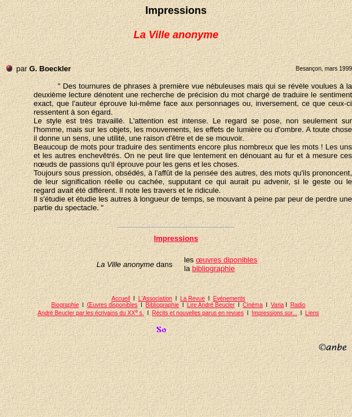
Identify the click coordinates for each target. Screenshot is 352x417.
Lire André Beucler (210, 305)
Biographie (65, 305)
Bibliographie (162, 305)
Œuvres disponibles (112, 305)
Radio (297, 305)
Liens (312, 313)
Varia (277, 305)
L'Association (155, 298)
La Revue (192, 298)
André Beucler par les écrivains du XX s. (91, 313)
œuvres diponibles (226, 259)
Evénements (229, 298)
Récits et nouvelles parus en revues (198, 313)
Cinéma (252, 305)
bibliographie (213, 268)
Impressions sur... (274, 313)
